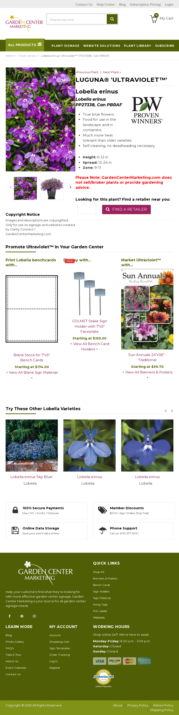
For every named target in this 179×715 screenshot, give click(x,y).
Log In (53, 661)
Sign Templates (59, 648)
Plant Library (27, 55)
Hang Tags (100, 604)
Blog (9, 635)
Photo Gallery (15, 641)
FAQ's (10, 648)
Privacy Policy (137, 705)
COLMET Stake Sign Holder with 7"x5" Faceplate (89, 326)
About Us (12, 661)
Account (55, 635)
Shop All (98, 572)
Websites (99, 617)
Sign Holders (101, 591)
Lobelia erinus (89, 477)
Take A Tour (13, 654)
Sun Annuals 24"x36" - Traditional (147, 357)
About (117, 705)
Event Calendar (16, 667)
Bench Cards (101, 585)
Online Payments (104, 686)
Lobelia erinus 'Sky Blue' (31, 477)
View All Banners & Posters (148, 372)
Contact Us (13, 674)
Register (54, 667)
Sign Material (102, 598)
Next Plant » (112, 72)
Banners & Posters (105, 578)
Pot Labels (100, 611)
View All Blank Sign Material (33, 372)
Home (10, 55)
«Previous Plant (87, 72)
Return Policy (163, 705)
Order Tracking (59, 654)
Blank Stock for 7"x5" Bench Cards (32, 357)
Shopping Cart (59, 641)
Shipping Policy (161, 710)
